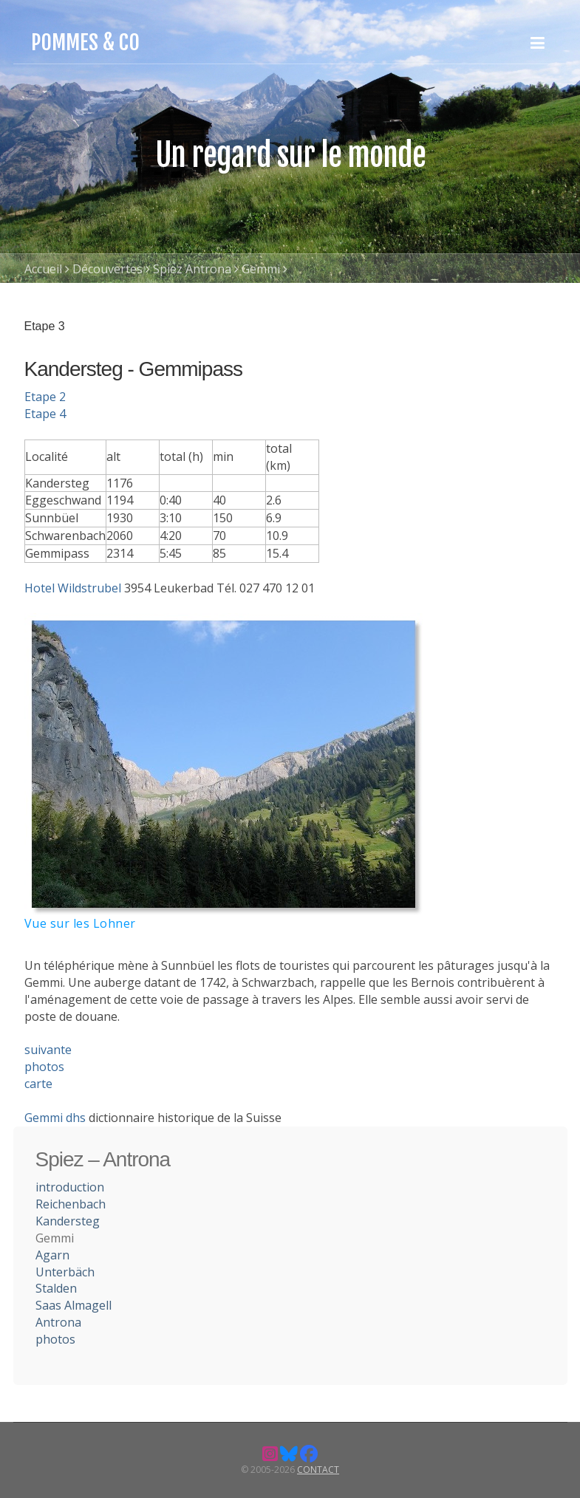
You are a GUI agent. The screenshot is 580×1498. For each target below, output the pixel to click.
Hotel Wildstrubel (72, 588)
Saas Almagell (73, 1305)
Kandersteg (67, 1221)
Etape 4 (45, 414)
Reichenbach (70, 1204)
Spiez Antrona (192, 269)
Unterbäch (65, 1272)
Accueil (43, 269)
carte (38, 1083)
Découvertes (107, 269)
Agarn (52, 1255)
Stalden (56, 1288)
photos (44, 1066)
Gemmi (261, 269)
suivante (48, 1050)
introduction (69, 1187)
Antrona (58, 1322)
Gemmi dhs (55, 1117)
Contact (318, 1469)
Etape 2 (45, 397)
